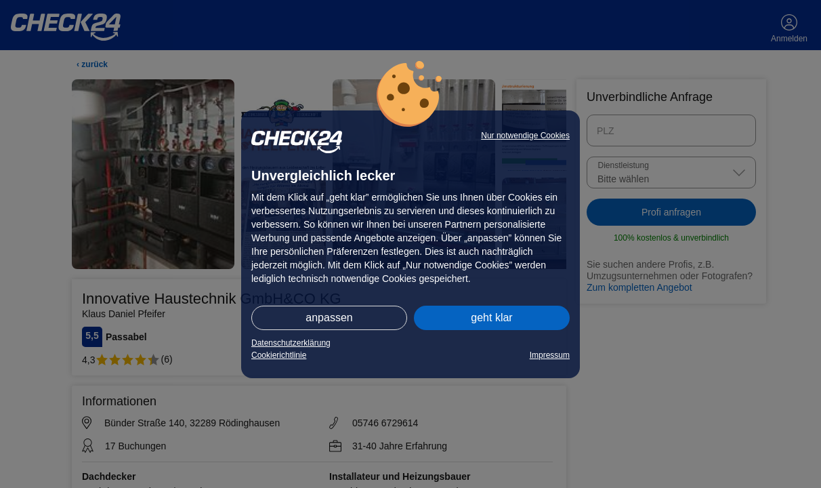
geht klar (491, 317)
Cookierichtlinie (278, 355)
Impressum (550, 355)
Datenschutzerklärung (291, 343)
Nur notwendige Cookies (525, 135)
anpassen (329, 317)
